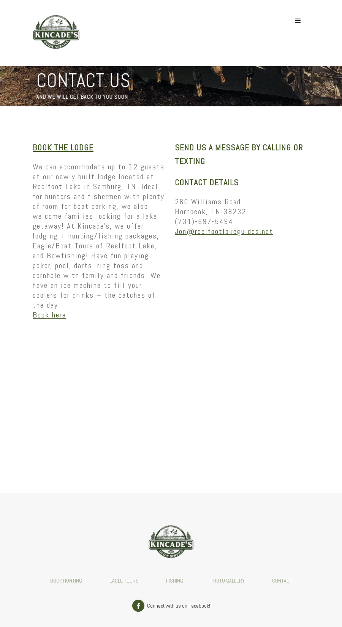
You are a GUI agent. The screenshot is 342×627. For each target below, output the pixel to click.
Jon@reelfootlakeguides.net (224, 231)
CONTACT (282, 580)
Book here (49, 315)
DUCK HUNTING (66, 580)
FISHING (174, 580)
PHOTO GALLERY (228, 580)
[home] (56, 33)
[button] (298, 20)
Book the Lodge (63, 147)
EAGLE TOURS (124, 580)
